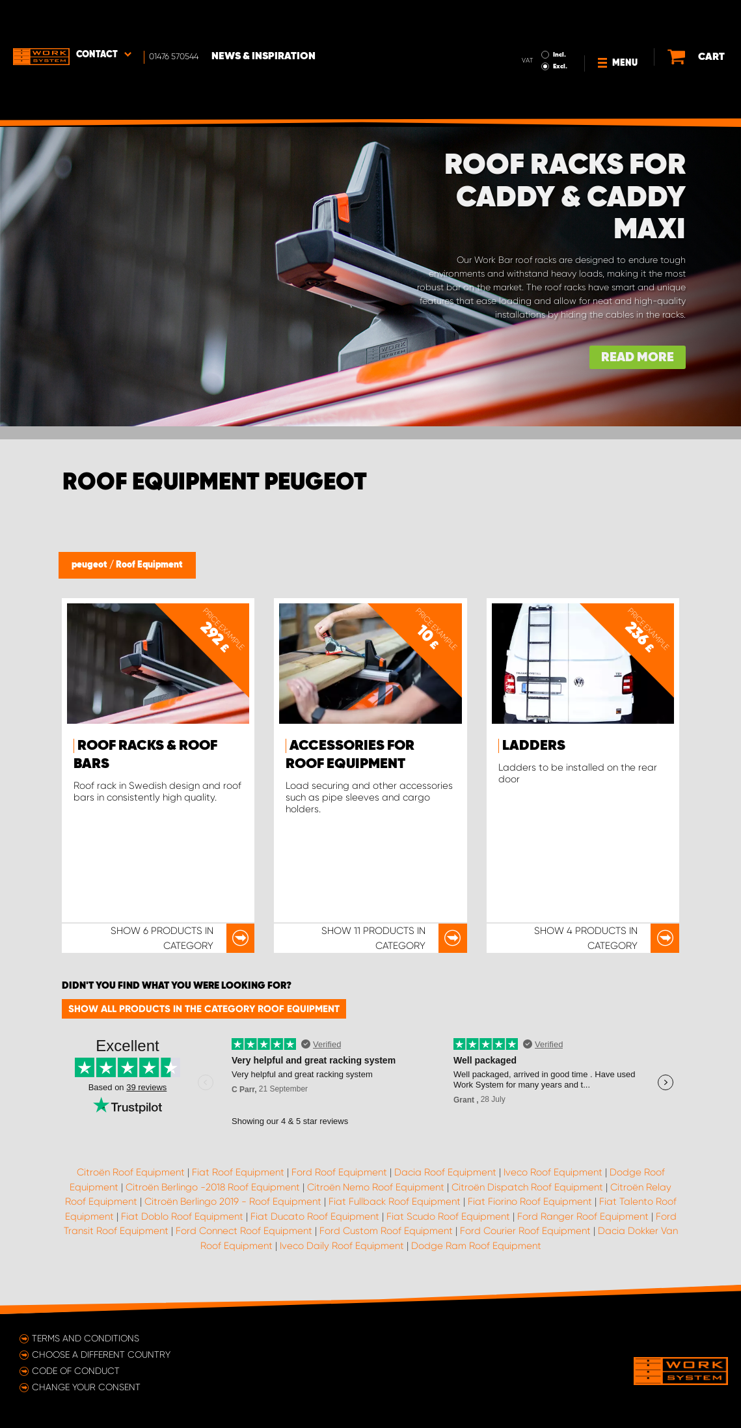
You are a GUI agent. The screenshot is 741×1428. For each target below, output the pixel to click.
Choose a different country (101, 1354)
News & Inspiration (263, 20)
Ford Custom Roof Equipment (386, 1231)
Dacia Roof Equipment (445, 1172)
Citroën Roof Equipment (131, 1172)
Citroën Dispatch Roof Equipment (527, 1187)
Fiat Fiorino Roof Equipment (530, 1201)
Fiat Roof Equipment (238, 1172)
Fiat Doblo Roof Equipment (182, 1216)
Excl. (533, 30)
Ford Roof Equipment (339, 1172)
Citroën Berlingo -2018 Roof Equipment (213, 1187)
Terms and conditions (85, 1338)
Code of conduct (76, 1371)
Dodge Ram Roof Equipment (476, 1246)
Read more (637, 357)
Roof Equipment (149, 565)
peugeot (90, 565)
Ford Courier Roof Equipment (525, 1231)
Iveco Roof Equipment (553, 1172)
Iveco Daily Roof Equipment (342, 1246)
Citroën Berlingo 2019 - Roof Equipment (232, 1201)
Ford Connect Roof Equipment (244, 1231)
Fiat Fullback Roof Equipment (395, 1201)
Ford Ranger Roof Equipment (583, 1216)
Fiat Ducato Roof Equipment (314, 1216)
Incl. (532, 18)
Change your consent (86, 1387)
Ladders (533, 746)
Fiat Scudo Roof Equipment (448, 1216)
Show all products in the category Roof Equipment (204, 1009)
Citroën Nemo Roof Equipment (375, 1187)
